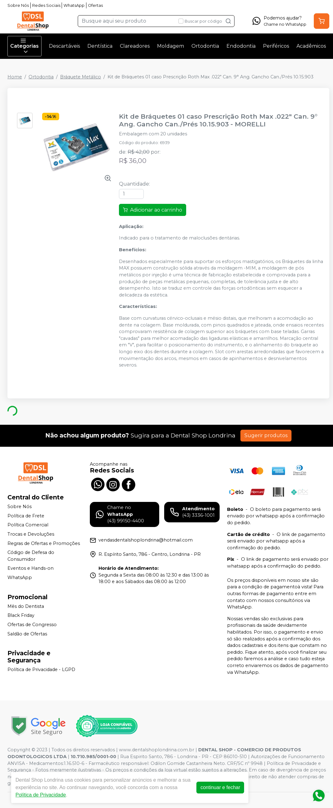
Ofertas (95, 5)
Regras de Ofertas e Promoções (43, 543)
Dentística (99, 46)
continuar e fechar (220, 787)
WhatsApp (74, 5)
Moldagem (170, 46)
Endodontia (241, 46)
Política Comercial (27, 525)
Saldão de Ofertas (27, 634)
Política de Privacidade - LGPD (41, 669)
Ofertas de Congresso (32, 624)
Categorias (24, 46)
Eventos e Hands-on (30, 568)
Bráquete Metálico (80, 77)
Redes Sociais (46, 5)
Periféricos (276, 46)
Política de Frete (25, 516)
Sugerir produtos (265, 435)
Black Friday (20, 615)
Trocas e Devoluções (30, 534)
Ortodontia (205, 46)
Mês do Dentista (25, 606)
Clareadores (135, 46)
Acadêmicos (311, 46)
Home (14, 77)
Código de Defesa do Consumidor (30, 556)
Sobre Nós (18, 5)
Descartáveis (64, 46)
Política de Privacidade (40, 794)
